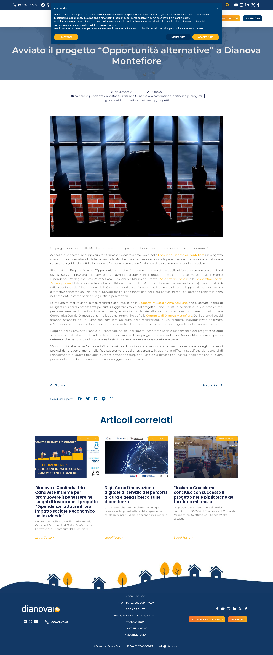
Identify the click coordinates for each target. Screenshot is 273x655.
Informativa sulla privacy (135, 602)
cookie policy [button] (182, 18)
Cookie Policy (135, 609)
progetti (163, 100)
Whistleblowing (135, 628)
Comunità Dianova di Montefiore (181, 255)
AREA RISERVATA (135, 634)
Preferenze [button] (66, 37)
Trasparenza (135, 622)
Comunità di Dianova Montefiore (169, 315)
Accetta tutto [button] (205, 37)
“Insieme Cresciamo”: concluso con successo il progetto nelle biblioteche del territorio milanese (204, 495)
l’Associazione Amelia (174, 279)
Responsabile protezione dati (135, 615)
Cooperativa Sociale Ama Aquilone (163, 302)
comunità (114, 100)
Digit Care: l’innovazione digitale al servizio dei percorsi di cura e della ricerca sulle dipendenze (136, 495)
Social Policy (135, 596)
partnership (148, 100)
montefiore (130, 100)
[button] (217, 8)
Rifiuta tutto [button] (178, 37)
